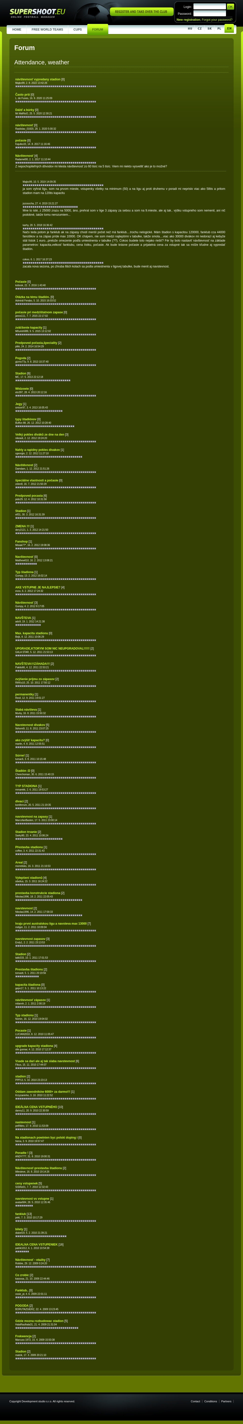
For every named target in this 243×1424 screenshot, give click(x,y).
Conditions (210, 1401)
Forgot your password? (217, 19)
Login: (188, 7)
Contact (195, 1401)
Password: (185, 14)
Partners (226, 1401)
